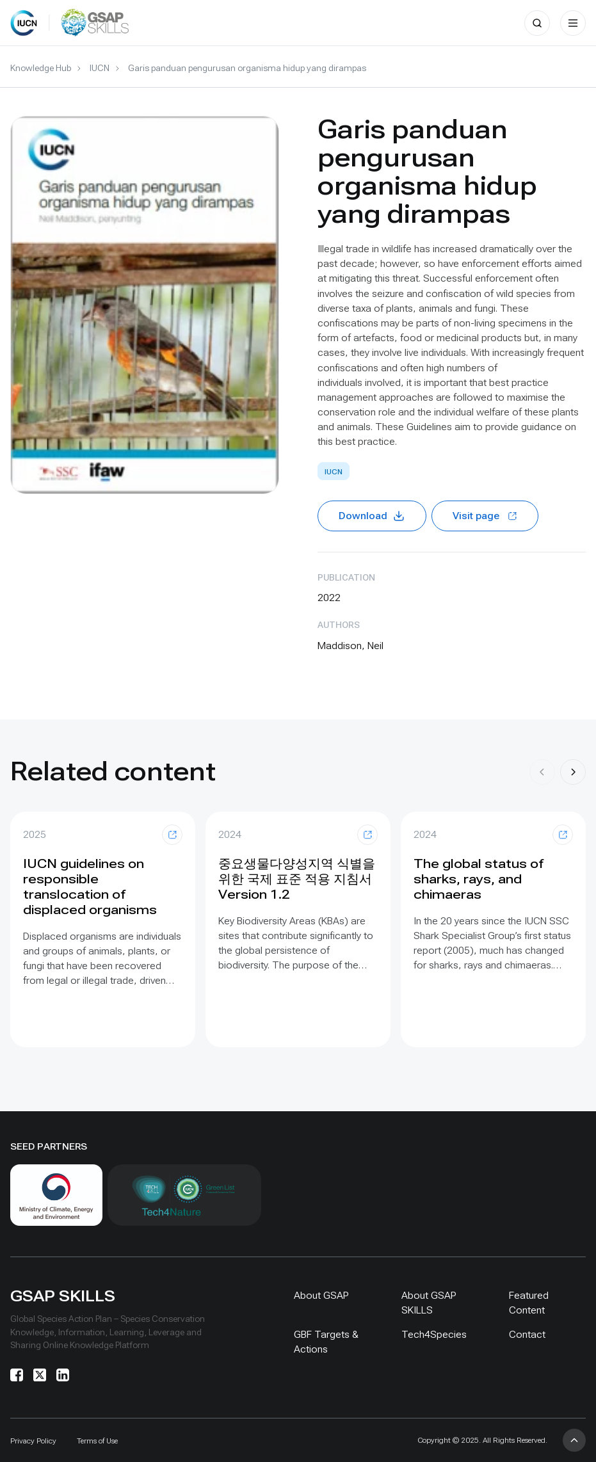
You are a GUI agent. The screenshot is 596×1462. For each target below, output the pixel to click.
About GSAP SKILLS (428, 1302)
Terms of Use (97, 1440)
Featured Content (529, 1302)
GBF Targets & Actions (326, 1341)
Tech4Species (434, 1334)
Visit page (485, 516)
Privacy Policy (33, 1440)
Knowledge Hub (40, 68)
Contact (527, 1334)
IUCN (99, 68)
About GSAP (321, 1295)
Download (372, 516)
